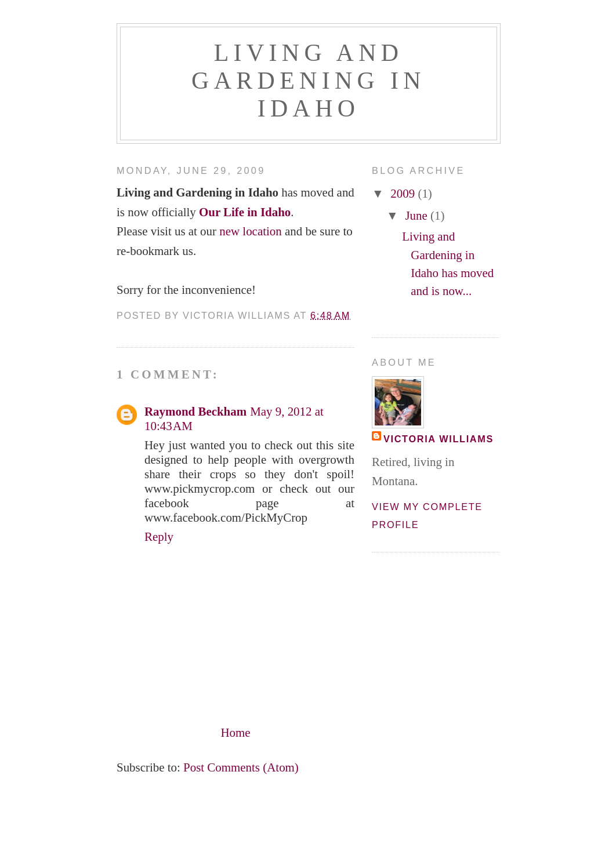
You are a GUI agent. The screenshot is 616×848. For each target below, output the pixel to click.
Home (235, 733)
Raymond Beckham (195, 411)
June (417, 216)
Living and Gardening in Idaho (308, 80)
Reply (158, 537)
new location (250, 231)
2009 (404, 194)
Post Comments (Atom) (241, 767)
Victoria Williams (438, 439)
